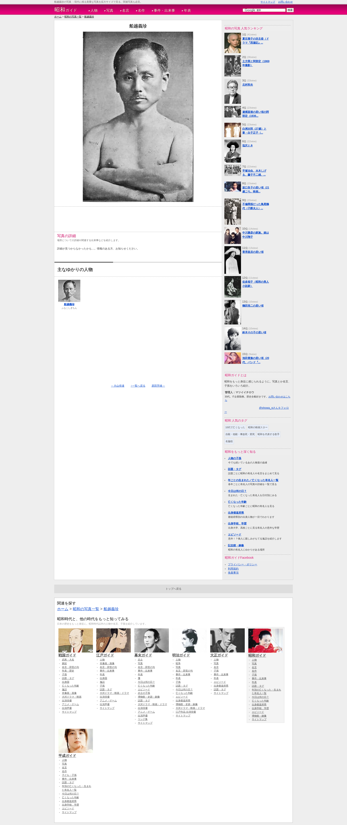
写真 (109, 10)
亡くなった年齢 (237, 501)
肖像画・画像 (69, 693)
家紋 (64, 663)
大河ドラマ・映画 (71, 696)
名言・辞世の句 (70, 667)
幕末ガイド (151, 653)
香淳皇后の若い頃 (253, 251)
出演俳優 (67, 700)
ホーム (58, 16)
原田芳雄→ (158, 385)
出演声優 (67, 708)
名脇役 (229, 441)
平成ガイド (75, 754)
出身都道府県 (236, 512)
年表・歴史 (68, 670)
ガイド (65, 9)
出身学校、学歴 (237, 523)
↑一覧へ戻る (138, 385)
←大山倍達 (117, 385)
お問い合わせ (285, 1)
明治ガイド (189, 653)
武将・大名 (68, 659)
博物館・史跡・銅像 (149, 696)
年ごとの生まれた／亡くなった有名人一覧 (253, 480)
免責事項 (233, 572)
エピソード (234, 534)
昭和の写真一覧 (72, 16)
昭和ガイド (265, 653)
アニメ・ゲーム (70, 704)
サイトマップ (267, 1)
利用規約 (233, 568)
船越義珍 (89, 16)
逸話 (64, 689)
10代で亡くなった (235, 427)
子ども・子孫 (69, 775)
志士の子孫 (144, 693)
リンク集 (143, 719)
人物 (94, 10)
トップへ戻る (173, 588)
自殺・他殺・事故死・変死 (240, 434)
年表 (187, 10)
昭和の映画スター (258, 427)
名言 (125, 10)
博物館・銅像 (259, 715)
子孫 (64, 674)
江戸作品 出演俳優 (186, 711)
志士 (140, 659)
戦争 (178, 663)
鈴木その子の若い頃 (254, 332)
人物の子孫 (234, 458)
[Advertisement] (137, 217)
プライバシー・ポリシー (242, 564)
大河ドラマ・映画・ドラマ (114, 693)
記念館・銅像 (236, 545)
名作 (141, 10)
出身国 (65, 682)
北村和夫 (247, 84)
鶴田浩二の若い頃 (253, 305)
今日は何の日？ (237, 491)
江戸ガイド (113, 653)
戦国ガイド (75, 653)
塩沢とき (247, 145)
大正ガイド (227, 653)
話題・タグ (234, 469)
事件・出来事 (164, 10)
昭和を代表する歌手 (269, 434)
